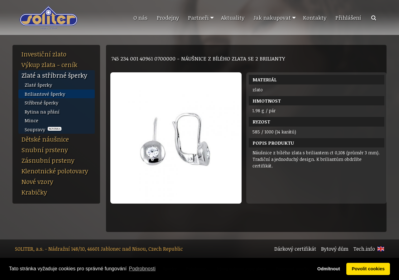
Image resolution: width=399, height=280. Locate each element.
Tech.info (364, 248)
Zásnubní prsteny (48, 160)
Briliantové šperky (45, 94)
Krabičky (34, 192)
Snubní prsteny (45, 149)
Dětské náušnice (45, 139)
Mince (31, 120)
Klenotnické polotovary (55, 171)
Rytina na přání (42, 112)
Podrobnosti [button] (142, 268)
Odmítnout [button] (328, 268)
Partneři (198, 17)
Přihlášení (348, 17)
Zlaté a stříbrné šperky (54, 75)
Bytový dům (335, 248)
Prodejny (168, 17)
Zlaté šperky (38, 85)
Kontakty (314, 17)
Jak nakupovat (272, 17)
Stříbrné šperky (41, 102)
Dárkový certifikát (295, 248)
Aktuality (232, 17)
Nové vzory (37, 181)
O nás (140, 17)
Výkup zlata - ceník (49, 64)
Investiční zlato (44, 54)
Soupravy (43, 129)
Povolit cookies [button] (368, 268)
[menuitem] (140, 17)
